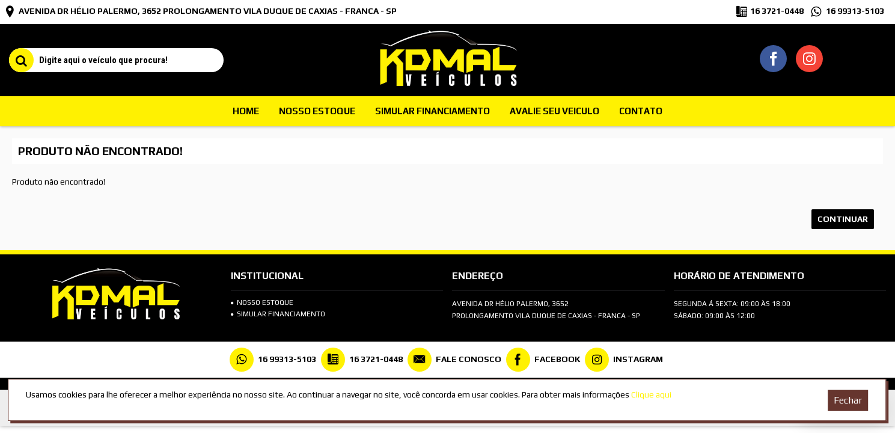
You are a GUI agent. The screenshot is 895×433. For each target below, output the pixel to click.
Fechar (848, 400)
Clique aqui (651, 394)
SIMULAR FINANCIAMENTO (278, 314)
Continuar (842, 219)
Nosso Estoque (262, 302)
